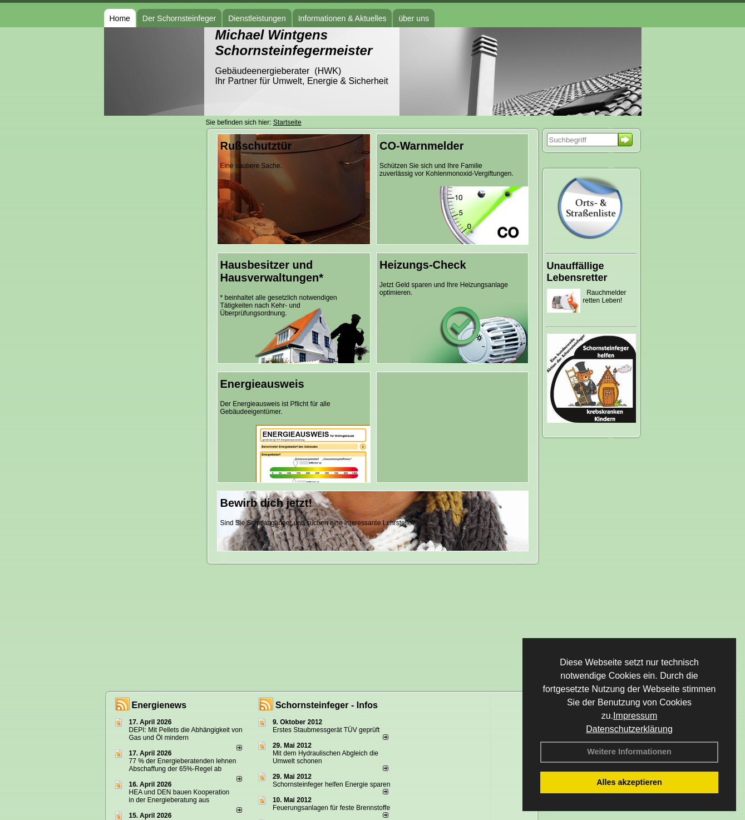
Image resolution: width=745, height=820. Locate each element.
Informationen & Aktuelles (342, 18)
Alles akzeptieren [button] (629, 782)
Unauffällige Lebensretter (577, 271)
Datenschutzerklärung (629, 729)
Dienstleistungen (257, 18)
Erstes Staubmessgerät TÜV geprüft (326, 730)
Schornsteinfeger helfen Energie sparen (331, 784)
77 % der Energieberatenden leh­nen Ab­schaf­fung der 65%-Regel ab (182, 765)
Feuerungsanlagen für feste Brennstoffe (331, 808)
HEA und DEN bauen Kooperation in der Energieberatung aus (179, 796)
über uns (413, 18)
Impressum (635, 715)
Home (120, 18)
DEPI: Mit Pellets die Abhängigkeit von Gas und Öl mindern (186, 734)
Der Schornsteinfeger (179, 18)
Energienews (159, 705)
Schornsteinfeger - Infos (326, 705)
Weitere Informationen (629, 751)
